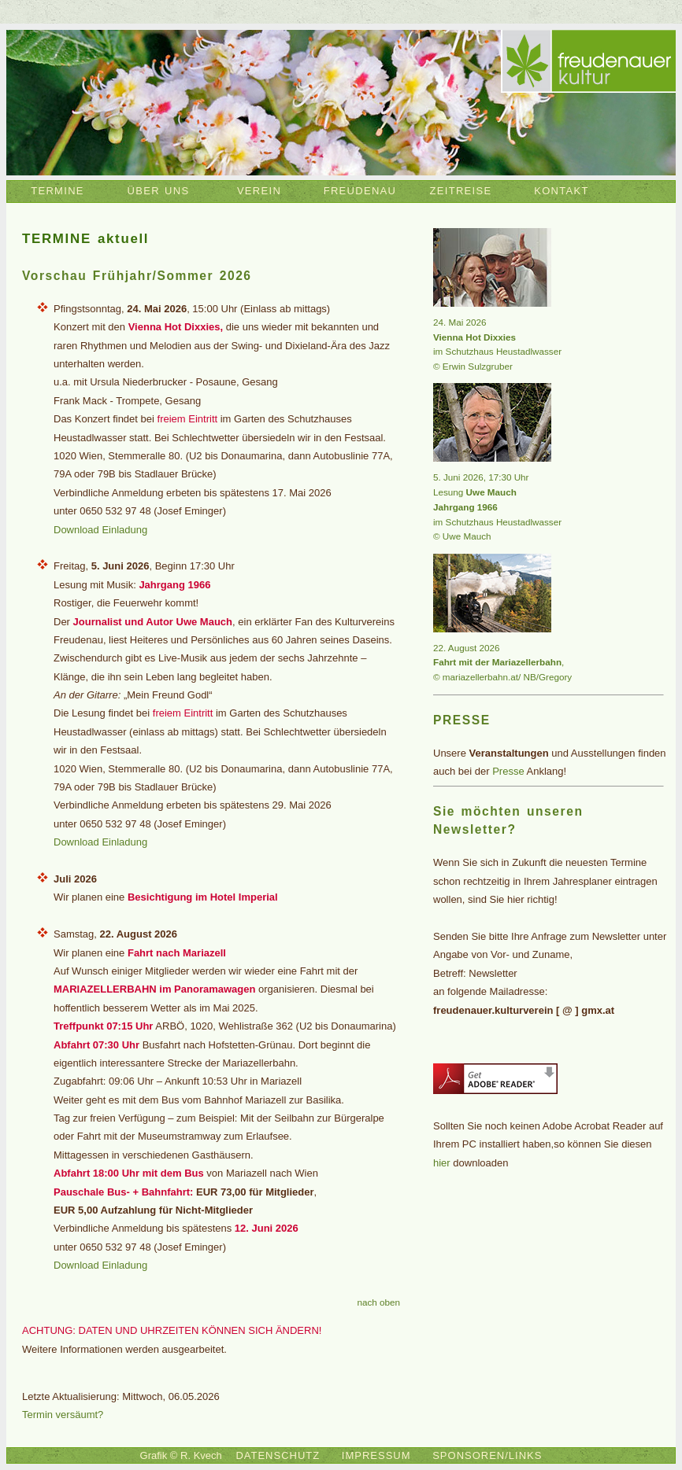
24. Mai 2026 (460, 322)
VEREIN (259, 191)
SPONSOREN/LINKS (487, 1455)
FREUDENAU (360, 191)
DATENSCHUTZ (277, 1455)
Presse (508, 771)
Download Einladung (100, 530)
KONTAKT (561, 191)
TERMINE (57, 191)
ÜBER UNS (159, 191)
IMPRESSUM (376, 1455)
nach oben (378, 1302)
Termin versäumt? (62, 1414)
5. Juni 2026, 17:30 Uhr (481, 477)
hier (441, 1163)
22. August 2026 (466, 648)
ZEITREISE (461, 191)
